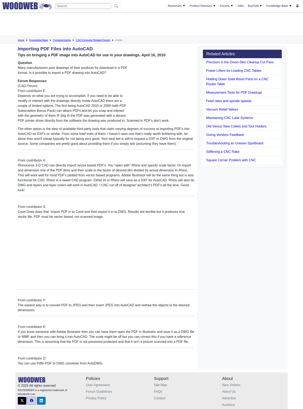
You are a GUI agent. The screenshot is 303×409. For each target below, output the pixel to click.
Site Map (160, 385)
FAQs (158, 391)
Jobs (241, 5)
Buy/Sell (255, 5)
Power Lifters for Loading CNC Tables (233, 70)
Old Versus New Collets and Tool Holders (236, 126)
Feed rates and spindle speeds (228, 101)
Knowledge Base (279, 5)
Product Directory (203, 5)
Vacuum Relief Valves (222, 109)
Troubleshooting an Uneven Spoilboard (234, 143)
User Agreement (98, 385)
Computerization (62, 40)
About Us (229, 391)
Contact (159, 398)
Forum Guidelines (99, 391)
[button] (22, 401)
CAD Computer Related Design (93, 40)
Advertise (229, 398)
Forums (226, 5)
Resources (176, 5)
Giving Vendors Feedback (225, 135)
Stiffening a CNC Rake (222, 151)
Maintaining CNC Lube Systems (229, 118)
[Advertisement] (151, 24)
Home (21, 40)
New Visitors (231, 385)
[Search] (83, 6)
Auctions (228, 405)
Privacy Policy (96, 398)
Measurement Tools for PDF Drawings (234, 92)
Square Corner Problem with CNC (231, 160)
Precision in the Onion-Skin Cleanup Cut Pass (239, 62)
